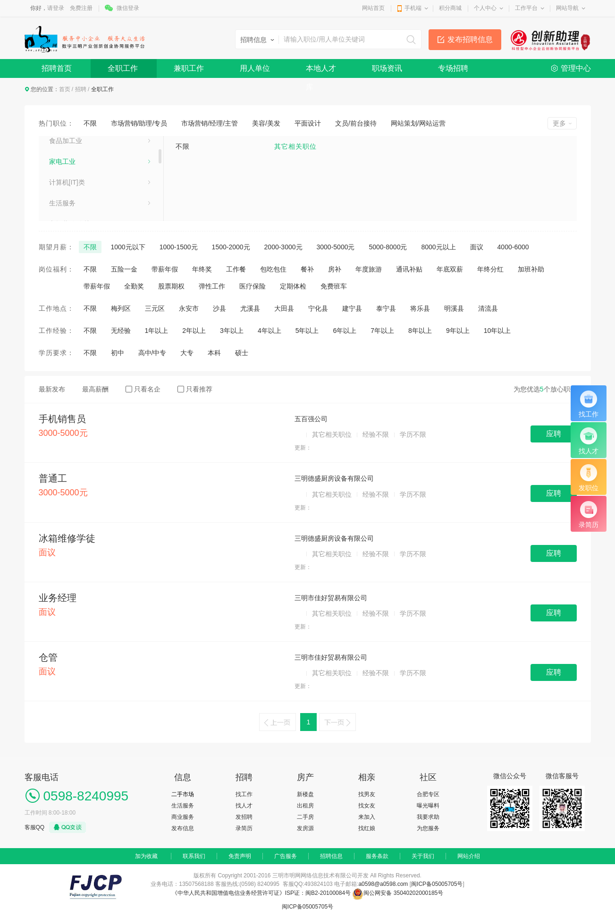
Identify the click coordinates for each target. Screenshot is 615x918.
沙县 (219, 308)
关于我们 (423, 856)
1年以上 (156, 330)
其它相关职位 (295, 146)
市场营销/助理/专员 (139, 123)
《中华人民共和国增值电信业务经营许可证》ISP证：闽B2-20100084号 (262, 893)
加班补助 (531, 269)
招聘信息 (331, 856)
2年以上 (194, 330)
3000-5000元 (336, 247)
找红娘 (366, 828)
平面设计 (308, 123)
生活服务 (182, 805)
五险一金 (124, 269)
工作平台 (526, 8)
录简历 (244, 828)
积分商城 (450, 8)
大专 (187, 353)
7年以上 (382, 330)
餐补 (307, 269)
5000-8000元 (388, 247)
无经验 (121, 330)
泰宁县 (386, 308)
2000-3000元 (283, 247)
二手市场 (182, 794)
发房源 (305, 828)
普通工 (53, 478)
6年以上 (344, 330)
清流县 (488, 308)
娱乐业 (59, 138)
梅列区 (121, 308)
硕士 (241, 353)
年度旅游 (368, 269)
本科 (214, 353)
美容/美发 (266, 123)
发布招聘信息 (470, 39)
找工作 (244, 794)
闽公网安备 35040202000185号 (397, 893)
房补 (334, 269)
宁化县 (318, 308)
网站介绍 (468, 856)
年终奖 (202, 269)
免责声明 (239, 856)
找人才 (244, 805)
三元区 (155, 308)
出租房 (305, 805)
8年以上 (420, 330)
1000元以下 (128, 247)
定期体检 (293, 286)
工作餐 (236, 269)
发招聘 (244, 817)
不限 (90, 123)
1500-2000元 (231, 247)
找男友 (366, 794)
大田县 (284, 308)
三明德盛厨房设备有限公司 (334, 478)
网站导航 (567, 8)
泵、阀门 (62, 180)
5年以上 (307, 330)
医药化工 (62, 200)
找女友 (366, 805)
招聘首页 (57, 68)
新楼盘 (305, 794)
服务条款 (377, 856)
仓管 (48, 657)
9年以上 (458, 330)
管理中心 (576, 68)
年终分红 (490, 269)
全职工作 (123, 68)
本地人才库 (321, 71)
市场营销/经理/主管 (209, 123)
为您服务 (428, 828)
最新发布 (52, 389)
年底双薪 (450, 269)
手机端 (412, 8)
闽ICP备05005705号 (437, 884)
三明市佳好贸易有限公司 (331, 598)
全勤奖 (134, 286)
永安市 (189, 308)
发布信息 (182, 828)
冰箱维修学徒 (67, 538)
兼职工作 (189, 68)
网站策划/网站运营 (418, 123)
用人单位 (255, 68)
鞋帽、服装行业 (72, 159)
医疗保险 (252, 286)
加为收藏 (146, 856)
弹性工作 (212, 286)
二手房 (305, 817)
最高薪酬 (95, 389)
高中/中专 (152, 353)
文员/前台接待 (356, 123)
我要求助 (428, 817)
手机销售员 (62, 419)
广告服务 (285, 856)
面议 (476, 247)
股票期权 (171, 286)
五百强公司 (311, 419)
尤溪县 (250, 308)
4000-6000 (513, 247)
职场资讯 (387, 68)
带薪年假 (165, 269)
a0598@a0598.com (383, 884)
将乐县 (420, 308)
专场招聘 (453, 68)
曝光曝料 (428, 805)
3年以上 (232, 330)
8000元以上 (438, 247)
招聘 (80, 89)
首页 (64, 89)
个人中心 (485, 8)
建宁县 (352, 308)
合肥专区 (428, 794)
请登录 (55, 8)
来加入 (366, 817)
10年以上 (497, 330)
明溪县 (454, 308)
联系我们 (194, 856)
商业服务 (182, 817)
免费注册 (81, 8)
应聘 (553, 434)
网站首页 (373, 8)
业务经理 (57, 598)
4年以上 (269, 330)
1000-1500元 (179, 247)
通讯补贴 (409, 269)
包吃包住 (273, 269)
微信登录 (128, 8)
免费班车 (333, 286)
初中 (117, 353)
